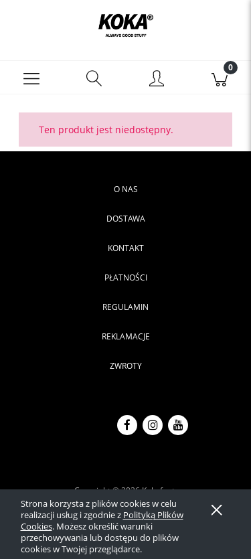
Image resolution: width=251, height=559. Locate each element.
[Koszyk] (219, 77)
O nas (126, 189)
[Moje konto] (157, 79)
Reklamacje (126, 336)
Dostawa (125, 218)
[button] (31, 77)
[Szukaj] (94, 77)
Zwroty (126, 366)
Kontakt (126, 248)
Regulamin (125, 307)
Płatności (125, 277)
